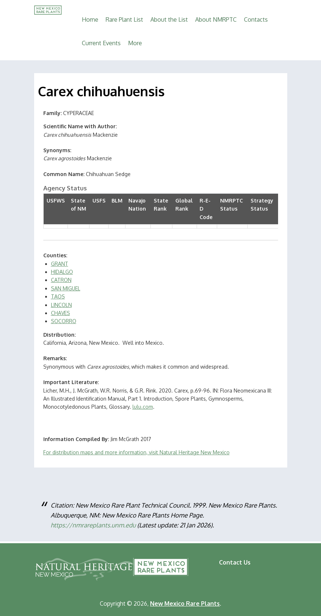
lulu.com (142, 407)
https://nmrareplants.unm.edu (93, 525)
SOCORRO (63, 321)
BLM (117, 200)
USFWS (56, 200)
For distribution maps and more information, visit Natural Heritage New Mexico (136, 452)
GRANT (59, 264)
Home (90, 19)
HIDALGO (62, 272)
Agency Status (65, 188)
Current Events (101, 43)
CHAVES (60, 313)
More (135, 43)
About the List (169, 19)
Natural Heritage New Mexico (84, 569)
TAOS (58, 296)
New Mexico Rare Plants (160, 567)
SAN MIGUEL (65, 288)
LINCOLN (61, 305)
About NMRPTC (216, 19)
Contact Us (235, 562)
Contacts (256, 19)
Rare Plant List (124, 19)
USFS (99, 200)
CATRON (61, 280)
